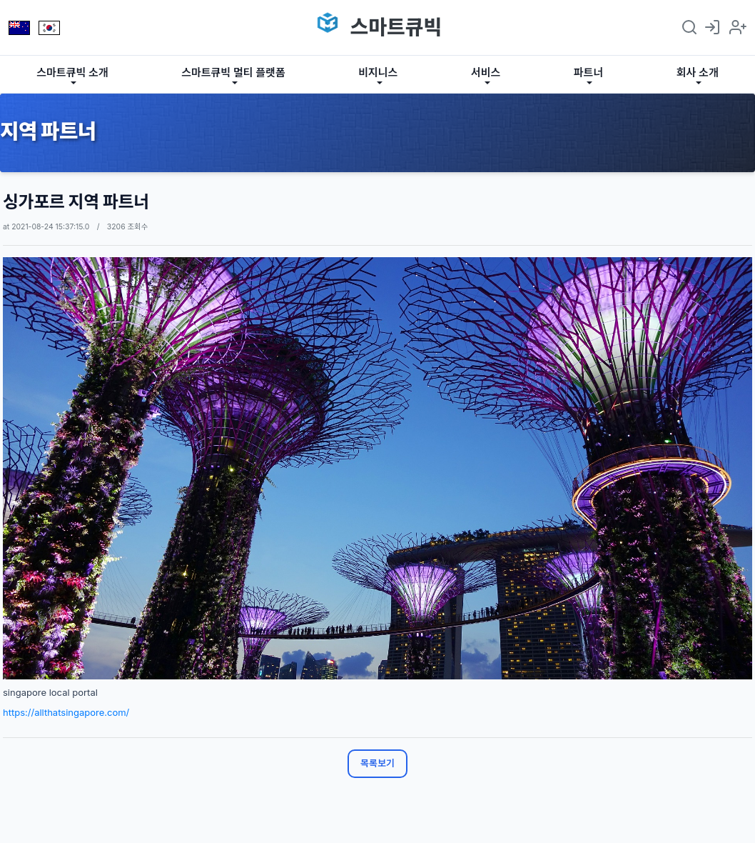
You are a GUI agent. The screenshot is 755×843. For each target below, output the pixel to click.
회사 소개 (698, 72)
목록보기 (377, 763)
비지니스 (377, 72)
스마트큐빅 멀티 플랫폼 (233, 72)
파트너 (588, 72)
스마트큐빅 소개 (72, 72)
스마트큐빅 (396, 27)
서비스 (485, 72)
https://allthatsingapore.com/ (66, 712)
